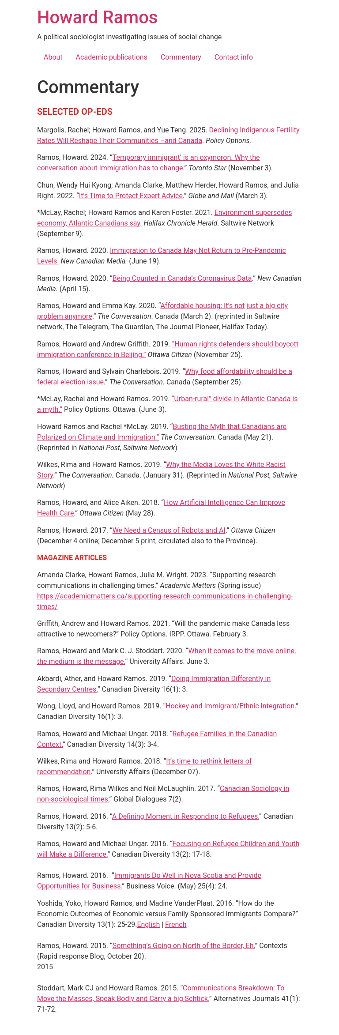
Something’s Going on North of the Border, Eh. (184, 945)
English (148, 924)
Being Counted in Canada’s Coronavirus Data (182, 278)
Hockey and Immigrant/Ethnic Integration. (231, 706)
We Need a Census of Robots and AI (169, 530)
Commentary (181, 57)
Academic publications (111, 57)
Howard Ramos (97, 17)
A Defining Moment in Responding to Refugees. (185, 816)
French (175, 924)
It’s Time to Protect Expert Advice (131, 196)
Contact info (234, 57)
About (53, 57)
